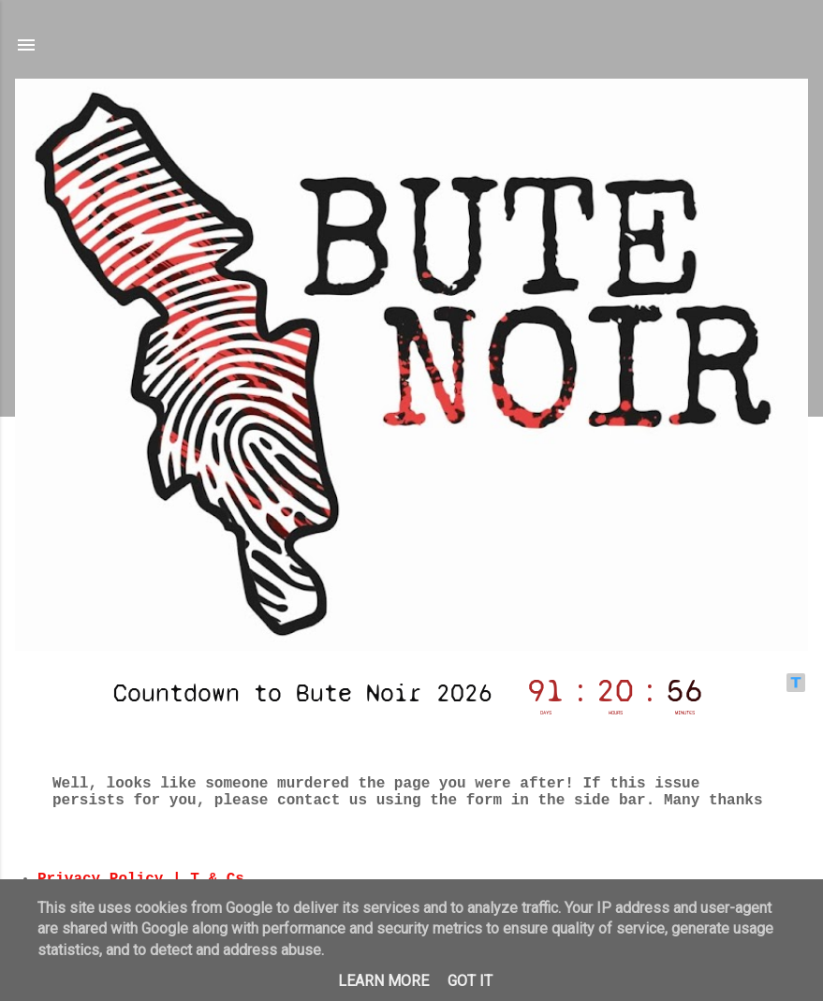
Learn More (383, 981)
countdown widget (411, 693)
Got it (470, 981)
